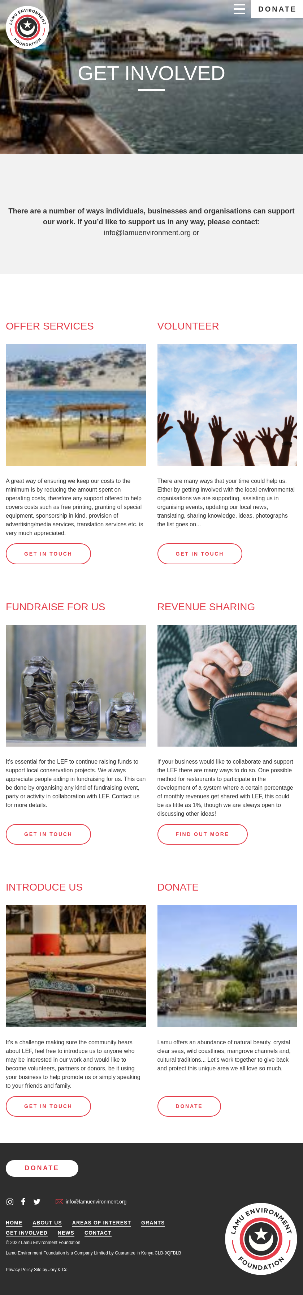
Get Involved (27, 1233)
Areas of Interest (101, 1223)
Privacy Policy (19, 1269)
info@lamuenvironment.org (147, 233)
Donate (277, 9)
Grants (153, 1223)
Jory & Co (58, 1269)
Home (14, 1223)
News (66, 1233)
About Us (47, 1223)
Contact (98, 1233)
